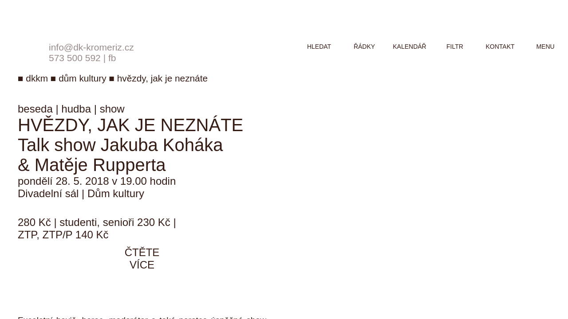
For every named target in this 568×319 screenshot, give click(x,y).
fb (112, 58)
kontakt (499, 46)
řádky (364, 46)
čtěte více (142, 258)
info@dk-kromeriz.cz (91, 47)
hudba (76, 109)
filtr (454, 46)
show (112, 109)
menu (545, 46)
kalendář (409, 46)
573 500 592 (75, 58)
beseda (35, 109)
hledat (319, 46)
